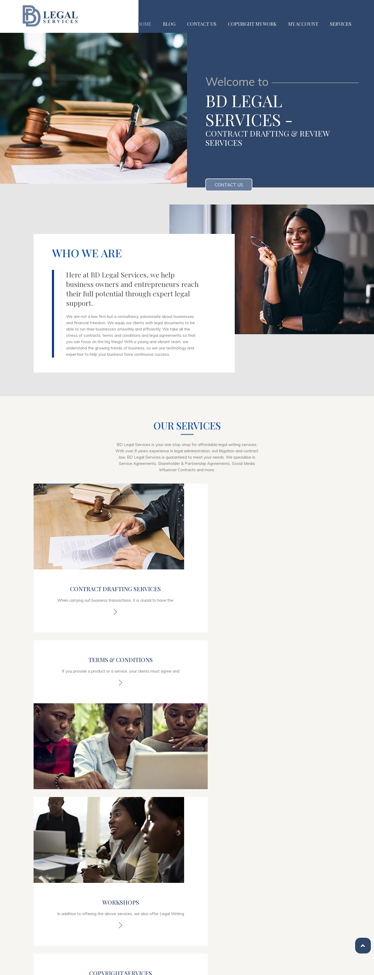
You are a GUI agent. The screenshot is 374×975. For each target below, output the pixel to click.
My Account (303, 24)
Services (340, 24)
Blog (169, 24)
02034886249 (58, 896)
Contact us (201, 24)
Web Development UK (166, 967)
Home (144, 24)
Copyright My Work (252, 24)
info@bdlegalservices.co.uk (71, 908)
